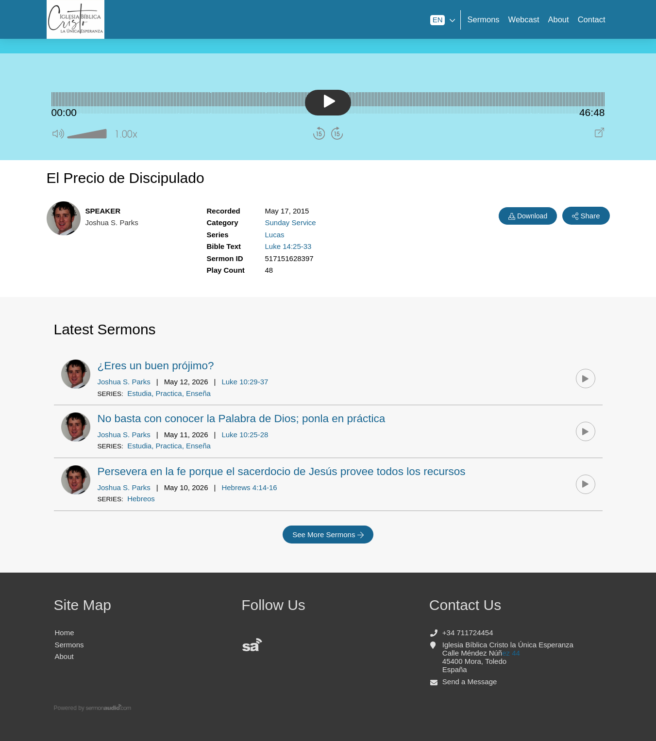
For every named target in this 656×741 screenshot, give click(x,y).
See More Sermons (328, 534)
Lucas (275, 235)
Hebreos (141, 498)
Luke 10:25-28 (244, 434)
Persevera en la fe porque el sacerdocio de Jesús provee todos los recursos (282, 471)
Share (586, 216)
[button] (58, 135)
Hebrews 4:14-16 (249, 487)
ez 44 (511, 653)
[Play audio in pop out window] (599, 135)
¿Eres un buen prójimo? (156, 366)
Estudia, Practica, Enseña (169, 393)
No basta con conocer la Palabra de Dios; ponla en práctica (242, 418)
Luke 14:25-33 (288, 246)
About (558, 19)
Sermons (484, 19)
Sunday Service (290, 222)
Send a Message (469, 681)
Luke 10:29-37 (244, 382)
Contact (592, 19)
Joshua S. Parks (124, 382)
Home (64, 632)
